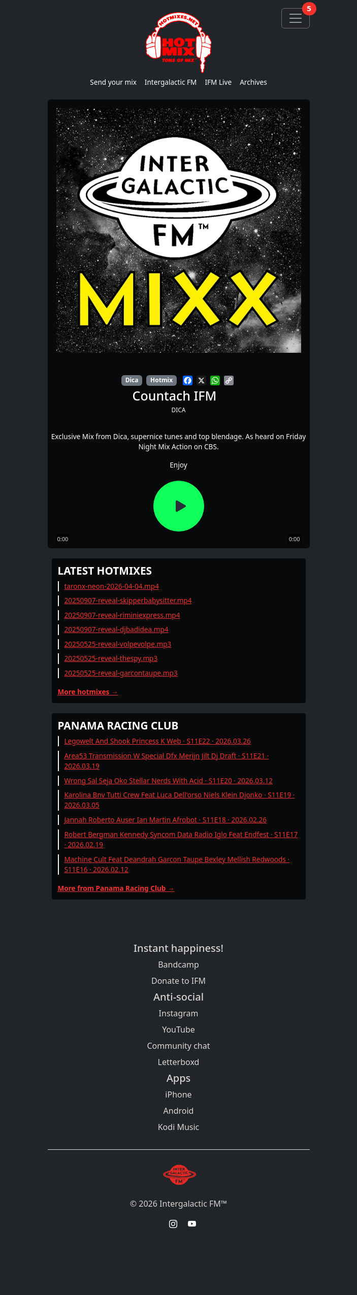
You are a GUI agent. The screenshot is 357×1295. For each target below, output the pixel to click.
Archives (253, 82)
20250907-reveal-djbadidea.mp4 (116, 629)
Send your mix (113, 82)
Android (179, 1110)
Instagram (179, 1013)
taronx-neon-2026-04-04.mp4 (111, 586)
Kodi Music (179, 1127)
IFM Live (218, 82)
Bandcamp (178, 964)
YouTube (178, 1029)
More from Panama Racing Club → (116, 888)
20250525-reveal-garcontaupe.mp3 (120, 673)
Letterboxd (179, 1062)
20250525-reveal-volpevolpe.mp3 (117, 644)
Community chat (178, 1045)
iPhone (178, 1094)
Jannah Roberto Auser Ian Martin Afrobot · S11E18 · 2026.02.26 (165, 819)
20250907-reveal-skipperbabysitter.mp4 (127, 600)
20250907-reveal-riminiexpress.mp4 (122, 615)
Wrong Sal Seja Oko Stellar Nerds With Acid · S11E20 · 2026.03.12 (168, 780)
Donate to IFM (178, 980)
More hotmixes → (88, 691)
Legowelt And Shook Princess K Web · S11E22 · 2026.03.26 (157, 741)
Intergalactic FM (171, 82)
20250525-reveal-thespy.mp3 (110, 658)
